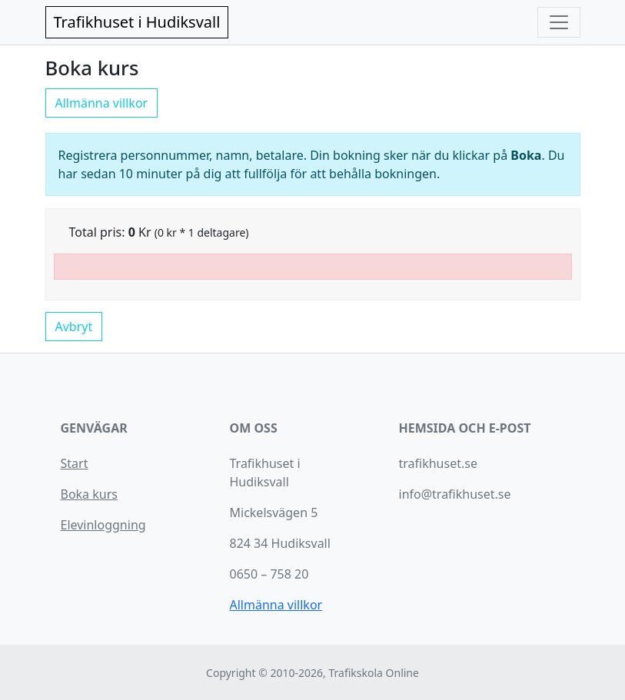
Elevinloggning (103, 524)
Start (74, 463)
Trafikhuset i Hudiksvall (137, 22)
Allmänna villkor (101, 103)
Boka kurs (89, 494)
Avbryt (74, 326)
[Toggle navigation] (558, 22)
